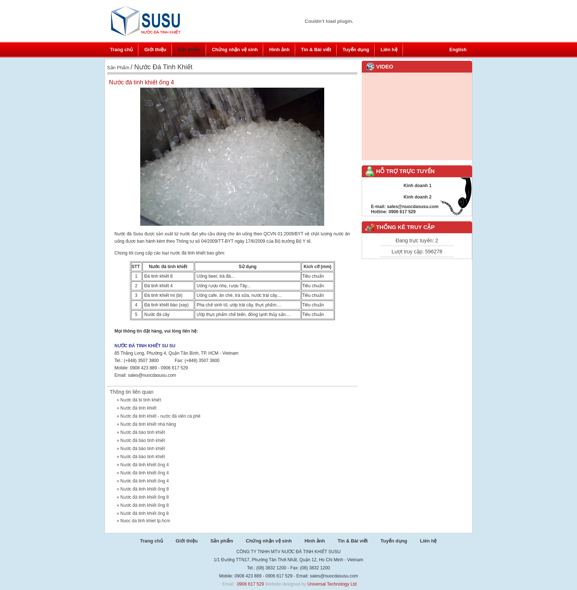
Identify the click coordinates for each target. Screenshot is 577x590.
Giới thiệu (155, 49)
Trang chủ (121, 49)
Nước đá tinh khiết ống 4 (144, 464)
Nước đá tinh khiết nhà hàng (148, 424)
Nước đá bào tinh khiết (142, 432)
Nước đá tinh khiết (138, 408)
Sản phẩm (189, 49)
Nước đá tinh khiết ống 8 (144, 489)
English (458, 49)
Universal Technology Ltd (332, 584)
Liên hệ (388, 49)
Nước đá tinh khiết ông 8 (144, 513)
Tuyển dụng (356, 49)
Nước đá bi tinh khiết (140, 400)
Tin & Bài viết (316, 49)
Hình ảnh (279, 49)
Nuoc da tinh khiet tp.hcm (145, 520)
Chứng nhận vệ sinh (235, 49)
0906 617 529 (250, 584)
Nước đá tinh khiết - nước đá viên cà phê (160, 416)
